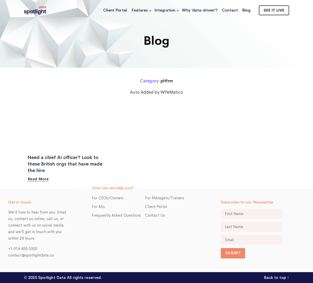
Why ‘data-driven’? (200, 10)
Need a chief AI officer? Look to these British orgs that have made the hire (65, 164)
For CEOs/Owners (107, 180)
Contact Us (155, 197)
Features (140, 10)
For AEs (98, 189)
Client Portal (115, 10)
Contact (230, 10)
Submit (252, 253)
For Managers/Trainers (164, 180)
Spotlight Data (51, 277)
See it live (274, 10)
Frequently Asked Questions (116, 197)
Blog (246, 10)
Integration (164, 10)
